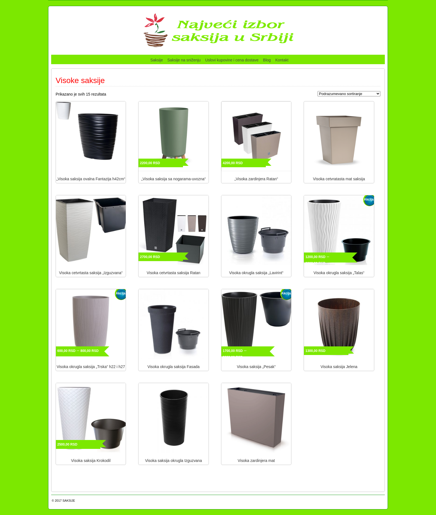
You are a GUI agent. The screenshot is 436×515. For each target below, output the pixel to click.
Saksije (156, 60)
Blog (267, 60)
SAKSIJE (69, 500)
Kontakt (281, 60)
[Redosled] (349, 93)
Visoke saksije (80, 80)
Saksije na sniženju (184, 60)
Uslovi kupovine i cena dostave (232, 60)
